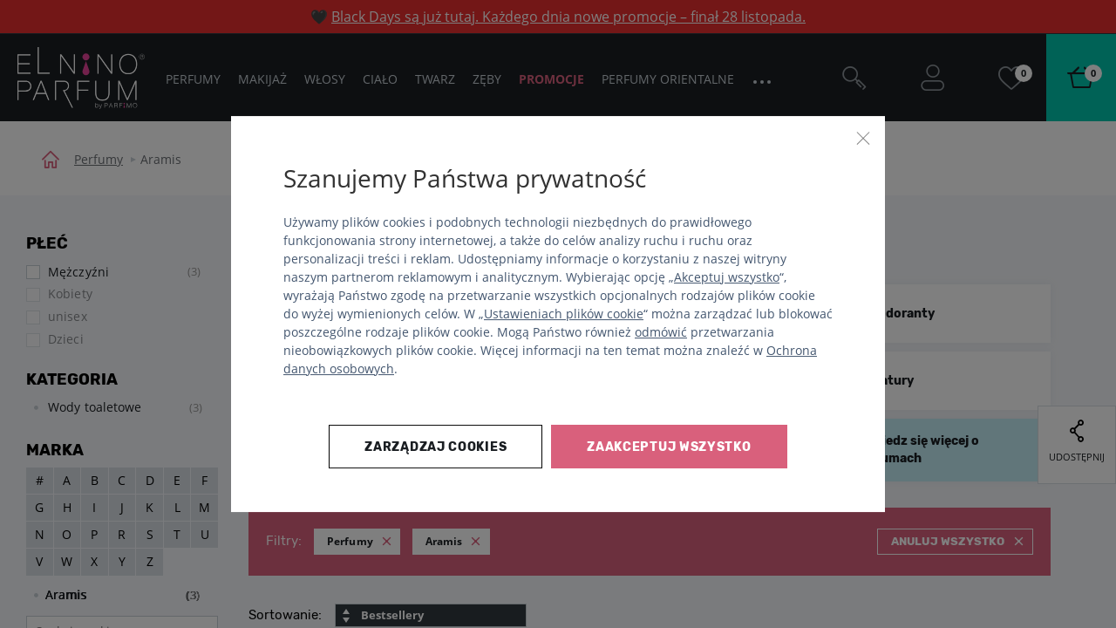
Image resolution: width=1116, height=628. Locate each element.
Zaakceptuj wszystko (669, 447)
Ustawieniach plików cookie (563, 313)
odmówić (661, 332)
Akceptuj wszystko (726, 277)
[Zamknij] (863, 138)
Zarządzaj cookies (435, 447)
